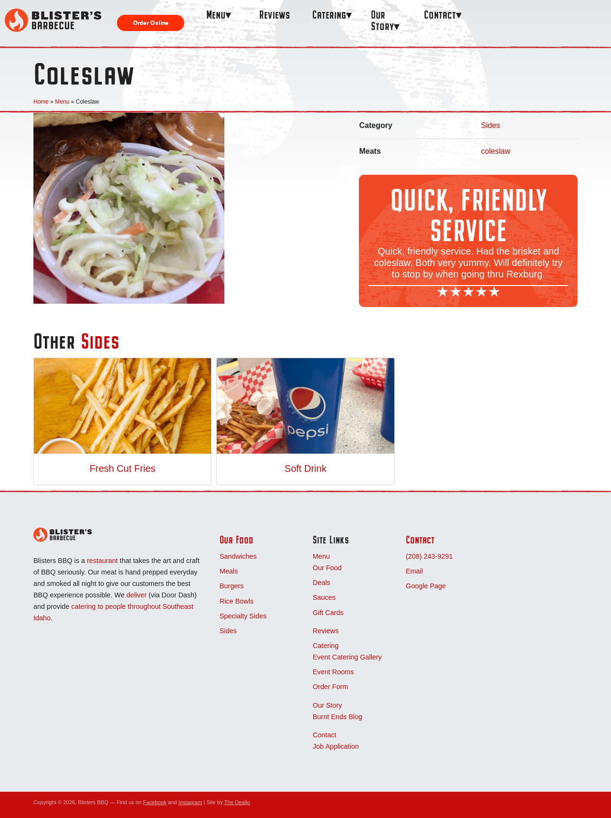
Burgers (231, 586)
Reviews (274, 14)
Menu (215, 14)
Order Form (330, 687)
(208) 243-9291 (429, 556)
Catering (329, 14)
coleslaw (495, 151)
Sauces (324, 597)
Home (41, 101)
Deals (321, 582)
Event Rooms (333, 672)
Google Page (426, 586)
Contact (440, 14)
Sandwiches (238, 556)
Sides (490, 125)
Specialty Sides (243, 616)
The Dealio (237, 802)
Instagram (190, 802)
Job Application (336, 746)
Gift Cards (328, 612)
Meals (229, 571)
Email (414, 571)
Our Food (236, 539)
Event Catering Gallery (347, 657)
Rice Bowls (236, 601)
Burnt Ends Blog (337, 717)
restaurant (102, 560)
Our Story (382, 20)
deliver (136, 595)
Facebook (155, 802)
